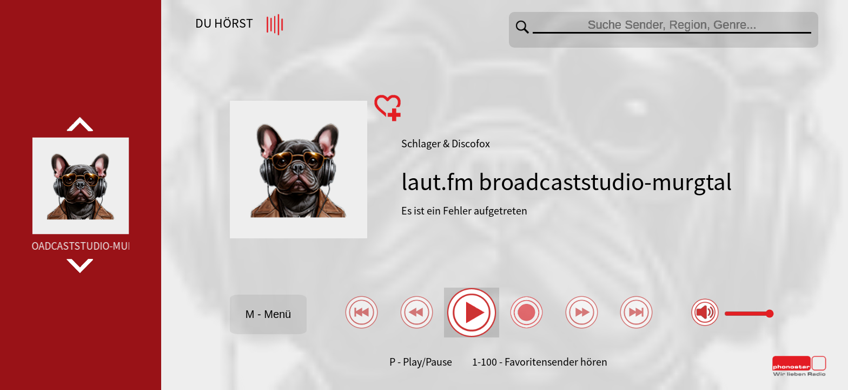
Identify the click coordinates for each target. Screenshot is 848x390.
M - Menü (268, 314)
